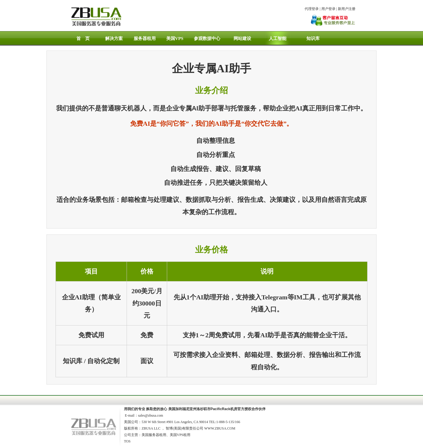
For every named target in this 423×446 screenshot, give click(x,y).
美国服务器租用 (154, 435)
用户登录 (328, 9)
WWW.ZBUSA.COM (219, 428)
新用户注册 (346, 9)
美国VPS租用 (180, 435)
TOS (127, 441)
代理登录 (312, 9)
